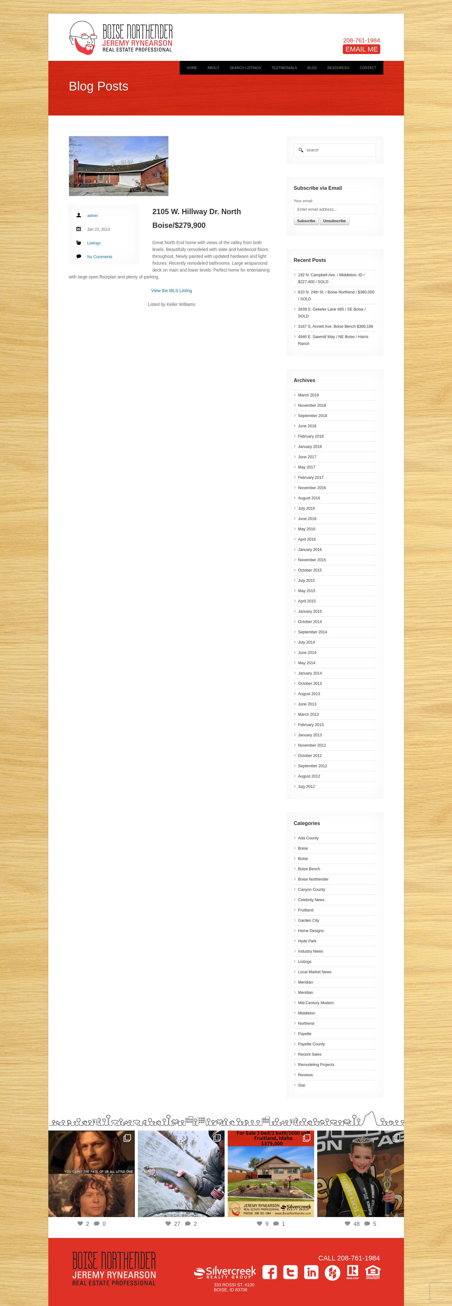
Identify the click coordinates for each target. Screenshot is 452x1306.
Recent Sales (310, 1054)
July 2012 (306, 786)
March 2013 (308, 714)
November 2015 (312, 560)
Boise (303, 848)
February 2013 (311, 725)
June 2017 (307, 457)
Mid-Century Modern (316, 1003)
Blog (312, 68)
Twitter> (290, 1272)
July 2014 (306, 642)
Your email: (303, 201)
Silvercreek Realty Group (225, 1272)
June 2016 (307, 519)
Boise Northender (313, 879)
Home (192, 68)
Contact (368, 68)
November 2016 (312, 488)
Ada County (308, 838)
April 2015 (307, 601)
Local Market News (315, 972)
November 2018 (312, 405)
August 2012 (309, 776)
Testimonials (284, 68)
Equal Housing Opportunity (373, 1272)
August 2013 (309, 694)
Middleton (306, 1013)
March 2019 (308, 395)
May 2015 (306, 591)
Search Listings (245, 68)
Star (301, 1085)
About (213, 68)
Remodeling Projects (316, 1065)
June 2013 (307, 704)
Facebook (269, 1272)
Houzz (332, 1273)
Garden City (308, 920)
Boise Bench (309, 869)
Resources (338, 68)
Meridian (305, 982)
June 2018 (307, 426)
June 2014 (307, 653)
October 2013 (310, 683)
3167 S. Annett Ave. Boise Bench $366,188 (335, 326)
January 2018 (310, 446)
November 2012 (312, 745)
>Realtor (353, 1272)
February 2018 (311, 436)
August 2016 (309, 498)
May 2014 (306, 663)
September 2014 (312, 632)
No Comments (99, 257)
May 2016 (306, 529)
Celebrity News (311, 900)
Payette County (311, 1044)
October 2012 (310, 756)
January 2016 (310, 549)
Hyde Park (307, 941)
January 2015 (310, 611)
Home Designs (311, 931)
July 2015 (306, 580)
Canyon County (311, 889)
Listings (305, 962)
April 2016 (307, 539)
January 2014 (310, 673)
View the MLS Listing (171, 290)
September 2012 (312, 766)
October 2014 (310, 622)
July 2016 (306, 508)
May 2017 (306, 467)
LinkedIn (311, 1272)
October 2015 (310, 570)
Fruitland (305, 910)
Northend (306, 1023)
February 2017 (311, 477)
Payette (305, 1034)
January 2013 (310, 735)
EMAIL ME (361, 49)
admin (92, 216)
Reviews (305, 1075)
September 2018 (312, 416)
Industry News (310, 951)
